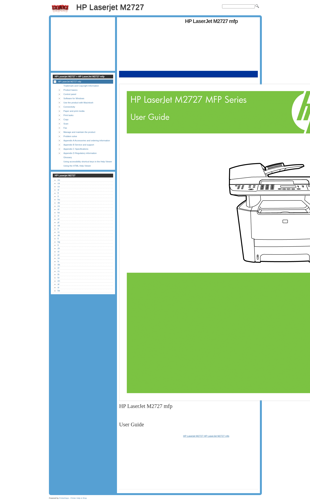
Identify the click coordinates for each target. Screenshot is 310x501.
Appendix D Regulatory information (80, 153)
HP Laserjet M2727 (60, 8)
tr (58, 245)
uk (59, 225)
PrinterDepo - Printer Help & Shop (73, 498)
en (59, 281)
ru (58, 271)
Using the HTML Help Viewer (77, 166)
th (58, 274)
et (58, 219)
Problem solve (70, 136)
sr (58, 287)
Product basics (70, 90)
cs (59, 186)
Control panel (69, 94)
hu (59, 199)
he (59, 290)
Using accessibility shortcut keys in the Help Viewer (87, 161)
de (59, 203)
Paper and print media (73, 111)
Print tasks (68, 115)
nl (58, 251)
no (59, 180)
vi (58, 216)
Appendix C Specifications (75, 149)
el (58, 268)
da (59, 264)
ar (58, 284)
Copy (65, 119)
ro (58, 232)
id (58, 209)
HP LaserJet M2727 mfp (69, 81)
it (58, 196)
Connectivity (69, 107)
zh (59, 248)
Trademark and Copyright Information (81, 86)
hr (58, 277)
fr (58, 193)
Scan (65, 124)
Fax (65, 128)
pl (58, 222)
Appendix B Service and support (78, 145)
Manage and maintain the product (79, 132)
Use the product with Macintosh (78, 102)
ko (59, 212)
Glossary (67, 157)
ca (59, 183)
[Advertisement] (151, 44)
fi (58, 238)
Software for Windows (73, 98)
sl (58, 190)
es (59, 206)
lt (58, 229)
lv (58, 261)
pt (58, 255)
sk (59, 235)
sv (59, 258)
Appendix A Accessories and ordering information (86, 140)
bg (59, 242)
